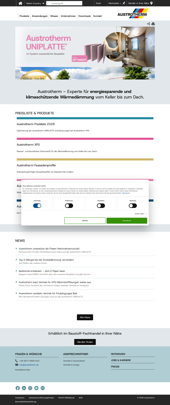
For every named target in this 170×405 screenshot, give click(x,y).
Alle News (85, 317)
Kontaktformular (22, 369)
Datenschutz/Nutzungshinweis (41, 398)
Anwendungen (40, 16)
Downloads (84, 16)
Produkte (24, 16)
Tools (98, 3)
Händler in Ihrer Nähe (138, 3)
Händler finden (85, 342)
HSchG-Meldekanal (66, 398)
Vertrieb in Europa (71, 364)
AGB (80, 398)
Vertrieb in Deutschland (74, 361)
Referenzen (118, 354)
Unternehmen (68, 16)
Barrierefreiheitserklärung (25, 401)
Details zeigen (139, 213)
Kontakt (97, 16)
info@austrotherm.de (29, 364)
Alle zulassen (127, 220)
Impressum (126, 193)
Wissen (54, 16)
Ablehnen (85, 220)
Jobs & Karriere (121, 360)
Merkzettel (115, 3)
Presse (115, 366)
